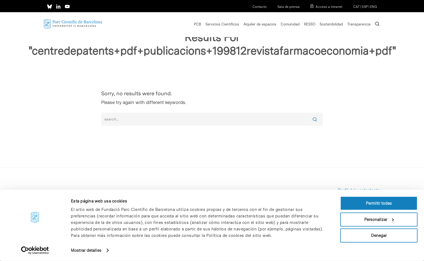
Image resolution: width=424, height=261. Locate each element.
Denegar (379, 235)
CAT (356, 7)
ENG (373, 7)
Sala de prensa (288, 7)
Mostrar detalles (86, 250)
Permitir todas (379, 203)
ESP (365, 7)
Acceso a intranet (329, 7)
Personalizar (379, 219)
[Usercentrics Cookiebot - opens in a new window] (35, 250)
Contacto (260, 7)
